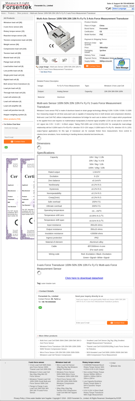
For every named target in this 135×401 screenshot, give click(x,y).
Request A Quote (121, 6)
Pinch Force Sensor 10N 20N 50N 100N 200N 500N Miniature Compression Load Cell (67, 382)
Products (11, 13)
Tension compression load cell (16, 40)
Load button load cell (12, 66)
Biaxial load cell (10, 58)
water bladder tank (48, 283)
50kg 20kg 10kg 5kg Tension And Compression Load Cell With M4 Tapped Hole (67, 391)
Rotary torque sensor (12, 31)
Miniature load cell (11, 23)
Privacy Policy (19, 398)
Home (3, 13)
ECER (118, 398)
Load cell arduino (11, 97)
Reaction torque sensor (13, 36)
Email (132, 6)
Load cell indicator (11, 102)
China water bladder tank (35, 398)
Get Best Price (46, 72)
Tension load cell (10, 53)
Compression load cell (13, 49)
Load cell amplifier (11, 106)
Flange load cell (10, 62)
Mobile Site (116, 366)
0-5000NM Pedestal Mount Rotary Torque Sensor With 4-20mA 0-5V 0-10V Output (94, 367)
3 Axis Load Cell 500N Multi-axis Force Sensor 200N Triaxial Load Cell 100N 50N (40, 367)
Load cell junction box (13, 110)
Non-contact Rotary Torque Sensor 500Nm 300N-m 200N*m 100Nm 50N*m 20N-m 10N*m (94, 375)
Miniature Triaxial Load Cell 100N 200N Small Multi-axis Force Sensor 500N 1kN (40, 381)
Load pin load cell (11, 88)
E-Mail (113, 363)
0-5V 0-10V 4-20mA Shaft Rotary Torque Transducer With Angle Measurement (93, 393)
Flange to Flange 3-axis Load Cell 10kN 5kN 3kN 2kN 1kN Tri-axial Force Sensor (39, 389)
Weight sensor (9, 44)
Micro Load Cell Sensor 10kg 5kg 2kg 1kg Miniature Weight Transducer (67, 367)
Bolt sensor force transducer (15, 84)
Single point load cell (12, 75)
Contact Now (18, 141)
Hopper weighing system (14, 115)
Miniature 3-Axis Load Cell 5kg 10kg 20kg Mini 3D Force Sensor (40, 374)
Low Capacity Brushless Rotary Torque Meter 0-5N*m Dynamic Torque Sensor (93, 384)
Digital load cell (10, 80)
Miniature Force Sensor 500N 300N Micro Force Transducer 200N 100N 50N (67, 374)
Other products (22, 13)
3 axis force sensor (11, 27)
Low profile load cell (12, 71)
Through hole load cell (13, 93)
